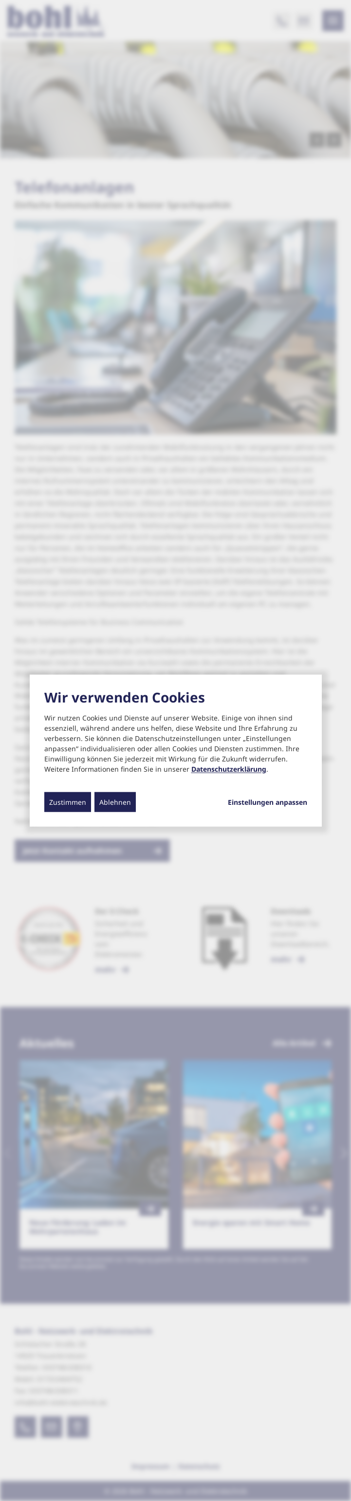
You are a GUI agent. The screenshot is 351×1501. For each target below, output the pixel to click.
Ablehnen (115, 802)
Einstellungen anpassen (267, 802)
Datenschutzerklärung (228, 769)
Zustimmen (67, 802)
